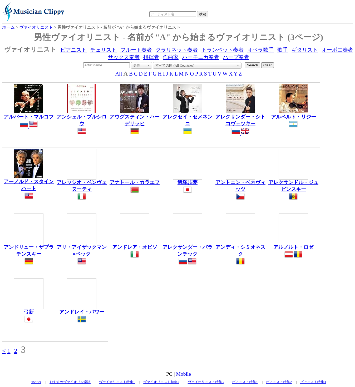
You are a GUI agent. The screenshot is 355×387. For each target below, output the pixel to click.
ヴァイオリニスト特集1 (117, 382)
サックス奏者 (124, 57)
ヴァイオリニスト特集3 (206, 382)
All (118, 74)
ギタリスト (305, 50)
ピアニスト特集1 (245, 382)
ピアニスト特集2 (279, 382)
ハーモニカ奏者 (200, 57)
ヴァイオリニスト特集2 (161, 382)
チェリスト (103, 50)
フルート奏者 (136, 50)
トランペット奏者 (222, 50)
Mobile (183, 374)
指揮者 (151, 57)
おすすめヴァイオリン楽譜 (70, 382)
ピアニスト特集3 (313, 382)
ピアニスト (73, 50)
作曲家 (171, 57)
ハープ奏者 (236, 57)
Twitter (36, 382)
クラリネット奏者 (177, 50)
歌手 (282, 50)
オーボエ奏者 (337, 50)
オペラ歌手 (260, 50)
